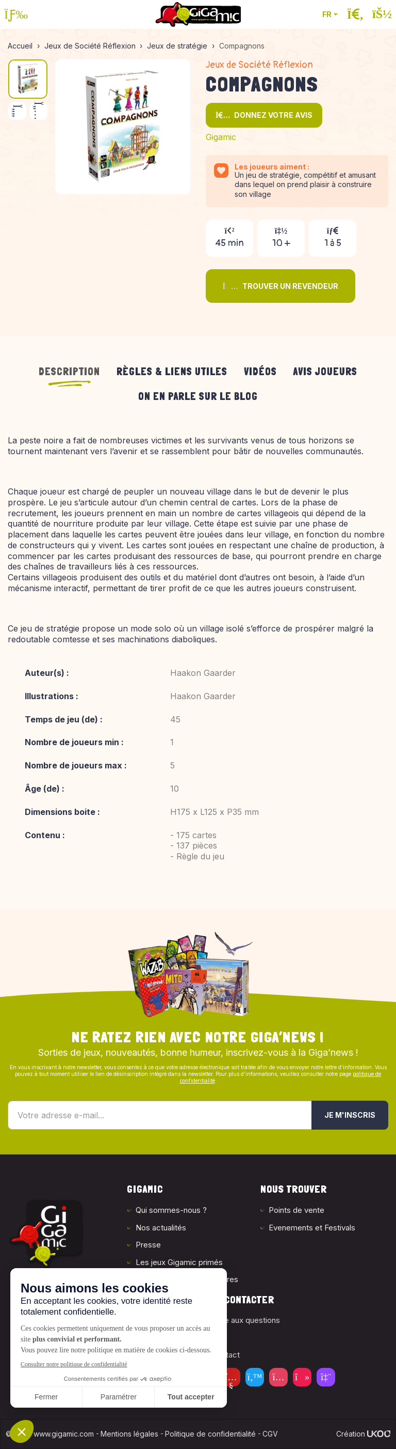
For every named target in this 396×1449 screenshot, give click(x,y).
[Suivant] (38, 111)
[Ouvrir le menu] (16, 14)
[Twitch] (326, 1377)
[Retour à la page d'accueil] (198, 14)
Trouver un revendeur (280, 286)
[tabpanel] (198, 660)
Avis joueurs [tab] (325, 371)
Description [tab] (69, 371)
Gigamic (221, 137)
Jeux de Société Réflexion (259, 65)
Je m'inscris (349, 1115)
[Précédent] (17, 111)
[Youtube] (231, 1377)
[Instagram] (278, 1377)
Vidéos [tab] (260, 371)
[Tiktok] (302, 1377)
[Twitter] (254, 1377)
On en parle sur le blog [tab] (198, 396)
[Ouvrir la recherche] (355, 14)
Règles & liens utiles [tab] (172, 371)
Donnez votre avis (264, 115)
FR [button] (327, 14)
